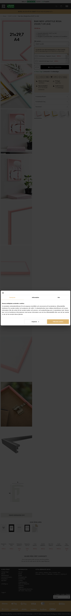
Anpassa (35, 321)
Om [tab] (59, 297)
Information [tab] (35, 297)
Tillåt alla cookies (58, 321)
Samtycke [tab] (12, 297)
